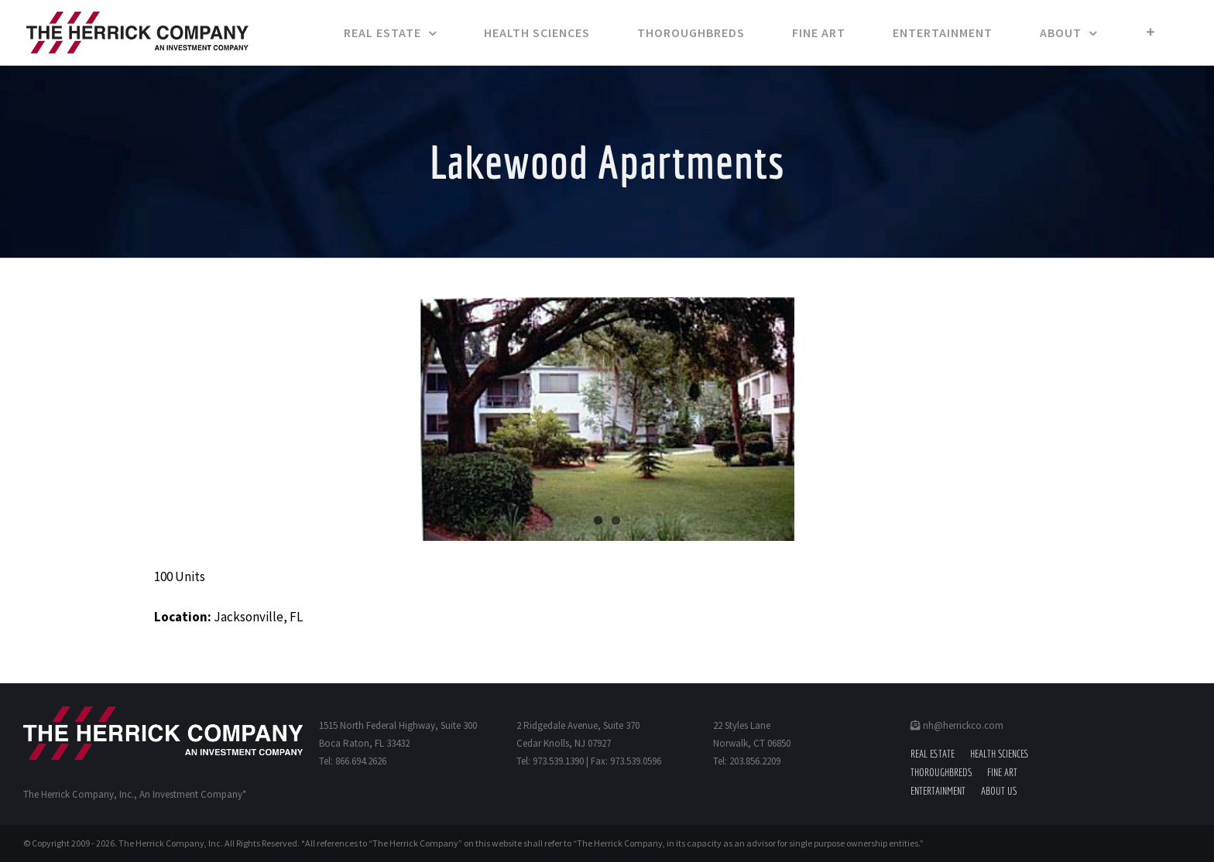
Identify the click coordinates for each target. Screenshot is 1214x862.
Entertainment (937, 791)
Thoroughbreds (941, 772)
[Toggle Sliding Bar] (1150, 32)
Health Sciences (999, 753)
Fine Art (1002, 772)
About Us (999, 791)
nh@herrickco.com (956, 725)
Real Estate (932, 753)
